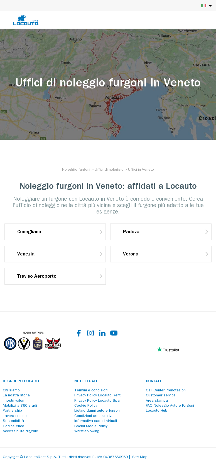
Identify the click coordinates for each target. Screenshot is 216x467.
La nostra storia (16, 396)
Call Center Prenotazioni (166, 391)
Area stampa (157, 401)
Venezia (26, 254)
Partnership (12, 411)
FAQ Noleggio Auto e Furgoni (170, 406)
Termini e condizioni (91, 391)
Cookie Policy (85, 406)
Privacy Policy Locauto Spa (97, 401)
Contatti (154, 381)
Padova (131, 232)
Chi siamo (11, 391)
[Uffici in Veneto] (141, 170)
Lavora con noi (15, 416)
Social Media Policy (90, 426)
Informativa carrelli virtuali (95, 421)
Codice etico (13, 426)
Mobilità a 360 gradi (20, 406)
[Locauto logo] (26, 20)
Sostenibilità (13, 421)
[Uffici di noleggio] (109, 170)
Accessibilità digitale (20, 431)
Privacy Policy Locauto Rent (97, 396)
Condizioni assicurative (94, 416)
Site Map (140, 457)
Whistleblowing (86, 431)
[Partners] (32, 354)
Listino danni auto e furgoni (97, 411)
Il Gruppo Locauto (22, 381)
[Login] (192, 20)
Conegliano (29, 232)
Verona (130, 254)
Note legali (85, 381)
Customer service (161, 396)
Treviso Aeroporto (37, 276)
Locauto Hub (156, 411)
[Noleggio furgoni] (76, 170)
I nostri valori (13, 401)
